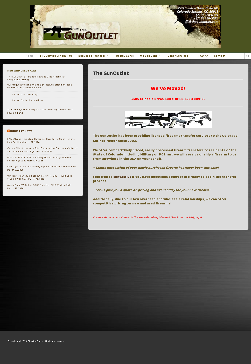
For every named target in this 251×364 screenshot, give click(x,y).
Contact (220, 55)
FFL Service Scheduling (56, 55)
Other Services (180, 55)
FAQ (203, 55)
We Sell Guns (151, 55)
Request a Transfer (94, 55)
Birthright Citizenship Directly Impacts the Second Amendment (41, 166)
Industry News (21, 131)
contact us (122, 177)
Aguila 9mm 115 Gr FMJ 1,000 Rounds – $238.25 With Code (39, 185)
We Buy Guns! (125, 55)
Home (29, 55)
